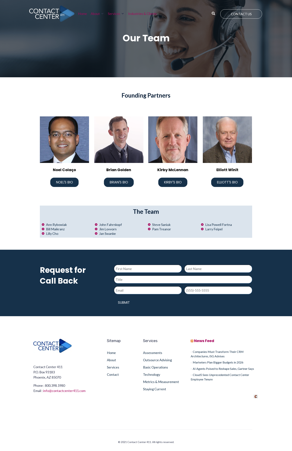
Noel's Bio (64, 182)
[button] (97, 13)
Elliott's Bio (227, 182)
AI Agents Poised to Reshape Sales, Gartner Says (223, 368)
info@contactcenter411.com (64, 391)
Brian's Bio (119, 182)
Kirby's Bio (173, 182)
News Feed (204, 340)
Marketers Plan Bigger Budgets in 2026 (218, 362)
